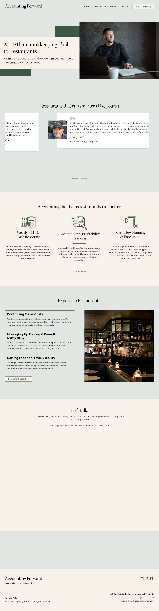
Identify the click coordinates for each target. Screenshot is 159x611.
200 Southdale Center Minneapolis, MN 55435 (132, 594)
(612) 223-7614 (147, 597)
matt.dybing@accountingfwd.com (137, 601)
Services (125, 6)
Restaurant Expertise (105, 6)
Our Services (79, 271)
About (87, 6)
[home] (23, 6)
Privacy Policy (11, 598)
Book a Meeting (143, 6)
